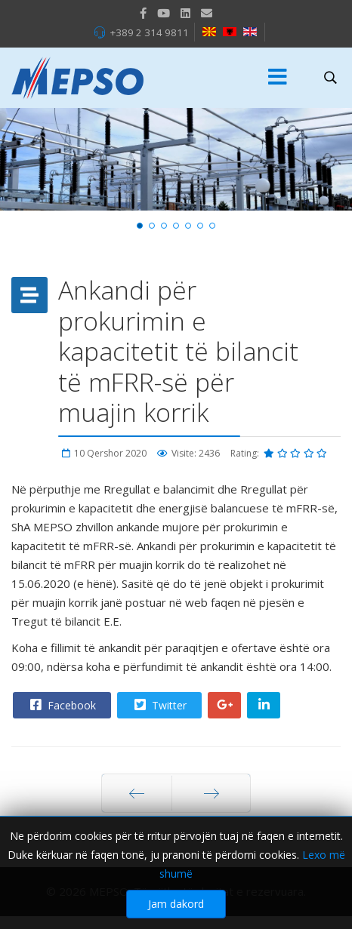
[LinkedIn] (185, 12)
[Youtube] (163, 12)
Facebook (61, 705)
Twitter (159, 705)
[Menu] (277, 78)
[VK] (206, 12)
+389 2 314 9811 (149, 32)
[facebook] (143, 12)
